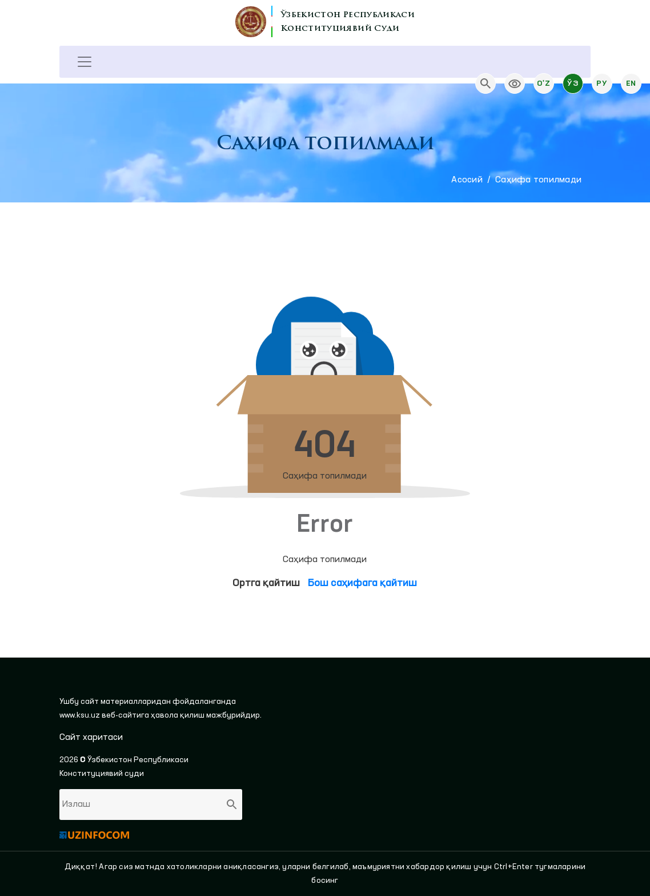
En (631, 83)
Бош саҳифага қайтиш (362, 583)
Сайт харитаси (91, 737)
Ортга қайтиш (266, 583)
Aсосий (466, 180)
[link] (514, 83)
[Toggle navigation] (85, 61)
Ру (601, 83)
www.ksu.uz (80, 715)
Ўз (572, 83)
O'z (543, 83)
